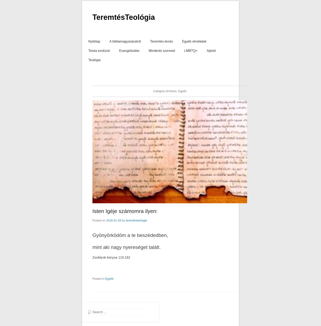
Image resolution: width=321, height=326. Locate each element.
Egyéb (109, 278)
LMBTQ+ (190, 50)
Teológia (94, 60)
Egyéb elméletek (194, 41)
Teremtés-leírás (161, 41)
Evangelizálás (129, 50)
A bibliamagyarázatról (125, 41)
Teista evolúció (99, 50)
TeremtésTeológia (123, 17)
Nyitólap (94, 41)
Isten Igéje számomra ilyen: (125, 211)
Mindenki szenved (162, 50)
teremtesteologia (136, 220)
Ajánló (211, 50)
